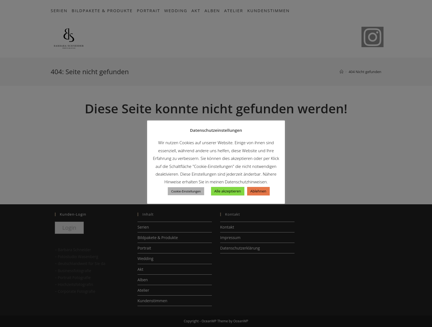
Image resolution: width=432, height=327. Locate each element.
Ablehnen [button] (258, 191)
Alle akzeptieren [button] (227, 191)
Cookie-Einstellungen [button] (186, 191)
